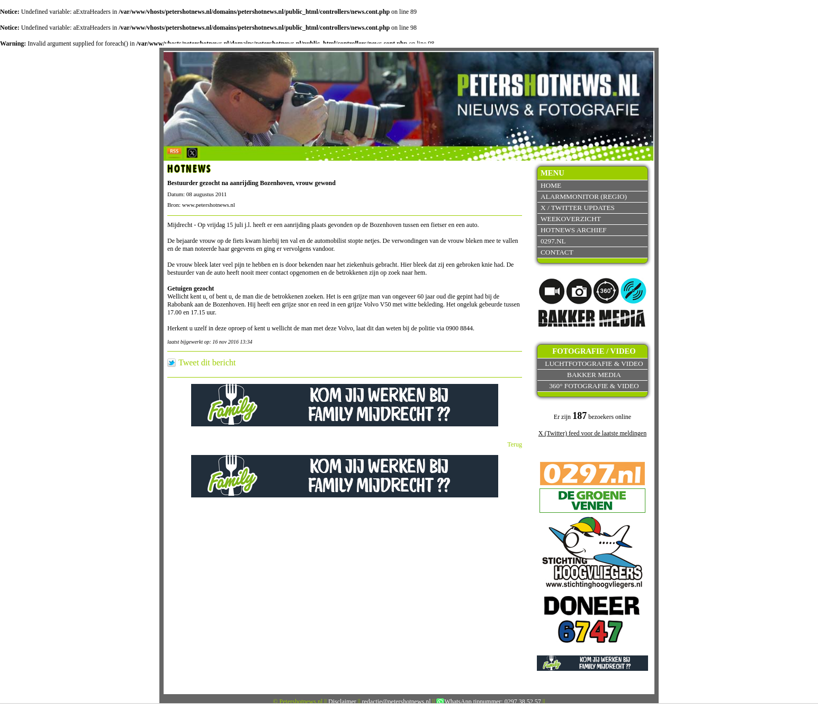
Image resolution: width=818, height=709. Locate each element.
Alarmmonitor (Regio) (584, 196)
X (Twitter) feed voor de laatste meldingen (592, 433)
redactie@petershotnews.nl (396, 701)
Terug (514, 444)
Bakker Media (594, 375)
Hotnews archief (574, 230)
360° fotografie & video (594, 386)
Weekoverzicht (571, 219)
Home (551, 185)
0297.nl (553, 241)
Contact (557, 252)
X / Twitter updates (578, 208)
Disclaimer (342, 701)
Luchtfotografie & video (594, 363)
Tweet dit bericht (207, 362)
